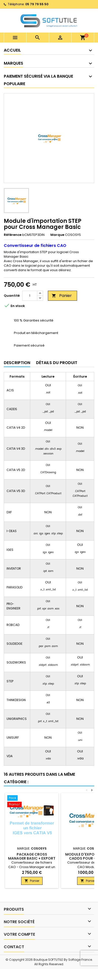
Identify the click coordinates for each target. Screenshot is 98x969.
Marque (57, 235)
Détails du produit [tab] (56, 363)
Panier (62, 295)
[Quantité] (29, 296)
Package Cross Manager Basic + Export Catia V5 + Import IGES (31, 858)
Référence (12, 235)
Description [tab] (17, 363)
